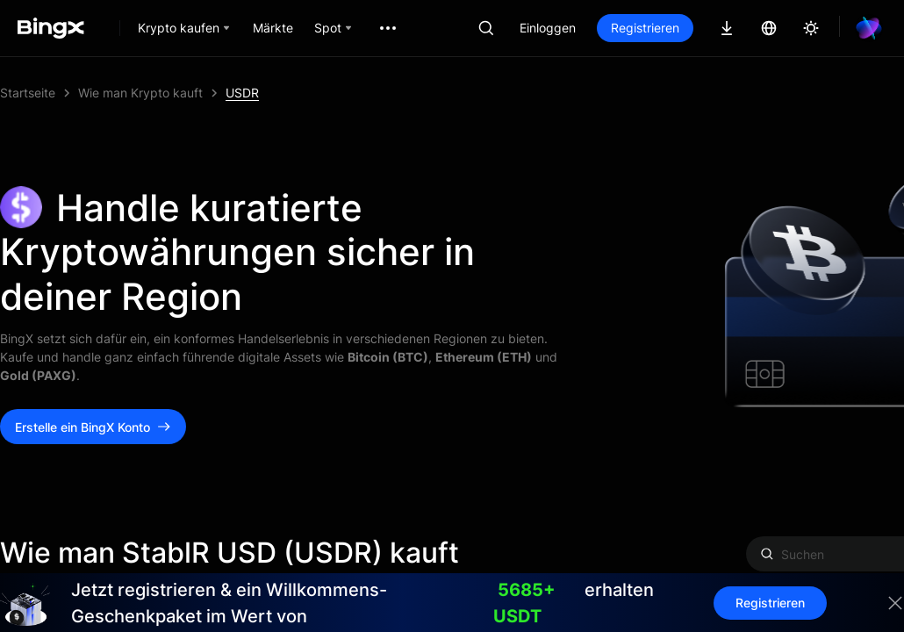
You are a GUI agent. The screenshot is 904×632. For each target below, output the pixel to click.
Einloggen (548, 27)
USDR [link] (242, 92)
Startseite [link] (27, 92)
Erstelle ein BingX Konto (93, 427)
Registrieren (645, 27)
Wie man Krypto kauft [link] (140, 92)
